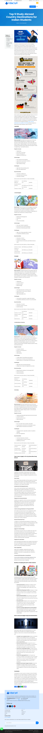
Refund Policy (36, 730)
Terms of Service (35, 731)
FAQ (5, 714)
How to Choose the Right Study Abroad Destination (9, 44)
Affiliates (23, 713)
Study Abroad (7, 725)
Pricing (6, 713)
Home (17, 23)
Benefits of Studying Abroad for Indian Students (9, 39)
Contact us (24, 711)
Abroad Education (23, 23)
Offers (23, 714)
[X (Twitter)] (34, 0)
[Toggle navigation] (37, 3)
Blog (22, 710)
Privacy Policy (31, 730)
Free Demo (32, 6)
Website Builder (7, 711)
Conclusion (8, 46)
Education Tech (13, 725)
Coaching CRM (7, 710)
